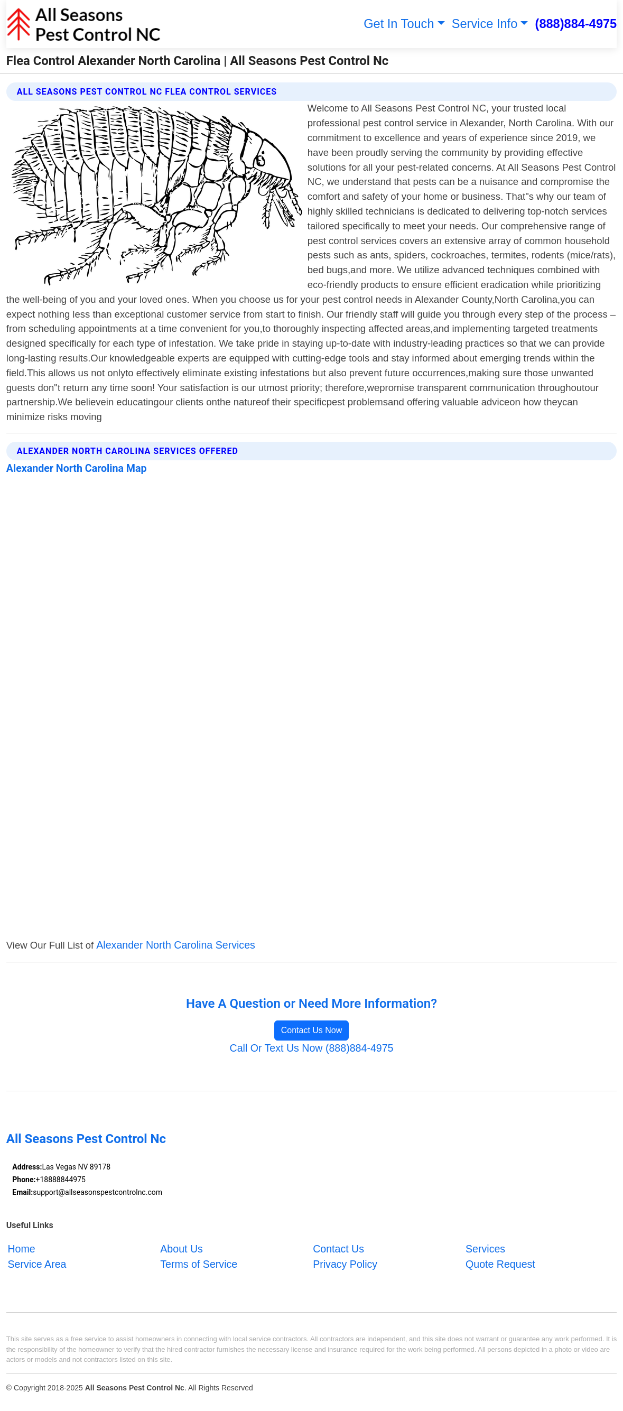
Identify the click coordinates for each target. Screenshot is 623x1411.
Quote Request (500, 1264)
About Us (181, 1249)
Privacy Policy (345, 1264)
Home (21, 1249)
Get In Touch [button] (399, 24)
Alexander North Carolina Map (76, 468)
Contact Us (338, 1249)
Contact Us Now (311, 1030)
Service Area (36, 1264)
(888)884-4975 (576, 24)
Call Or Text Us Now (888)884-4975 (311, 1048)
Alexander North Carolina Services (175, 945)
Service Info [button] (485, 24)
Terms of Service (198, 1264)
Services (485, 1249)
